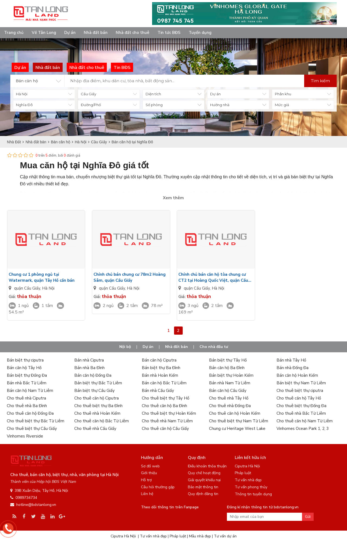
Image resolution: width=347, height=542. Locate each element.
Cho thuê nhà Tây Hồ (228, 398)
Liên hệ (147, 493)
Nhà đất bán (96, 32)
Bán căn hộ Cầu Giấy (227, 390)
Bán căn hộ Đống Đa (92, 375)
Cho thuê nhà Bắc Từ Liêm (301, 413)
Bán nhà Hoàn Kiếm (160, 375)
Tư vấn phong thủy (251, 487)
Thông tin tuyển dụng (253, 494)
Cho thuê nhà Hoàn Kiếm (97, 413)
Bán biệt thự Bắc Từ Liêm (98, 383)
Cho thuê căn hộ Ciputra (96, 398)
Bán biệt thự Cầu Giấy (94, 390)
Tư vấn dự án (225, 536)
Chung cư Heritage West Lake (237, 428)
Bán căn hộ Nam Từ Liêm (30, 390)
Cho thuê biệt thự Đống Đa (301, 405)
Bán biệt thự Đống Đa (27, 375)
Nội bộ (125, 346)
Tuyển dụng (200, 32)
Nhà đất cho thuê (132, 32)
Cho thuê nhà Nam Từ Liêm (167, 421)
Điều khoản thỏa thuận (207, 466)
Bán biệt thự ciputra (25, 360)
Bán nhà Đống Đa (293, 367)
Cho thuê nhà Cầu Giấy (95, 428)
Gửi (308, 516)
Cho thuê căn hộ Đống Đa (30, 413)
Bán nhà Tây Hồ (291, 360)
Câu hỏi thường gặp (158, 487)
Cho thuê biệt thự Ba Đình (98, 405)
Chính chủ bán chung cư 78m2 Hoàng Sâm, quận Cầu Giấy (130, 277)
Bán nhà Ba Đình (89, 367)
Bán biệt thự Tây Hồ (228, 360)
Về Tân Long (44, 32)
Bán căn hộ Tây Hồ (24, 367)
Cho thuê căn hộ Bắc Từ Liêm (101, 421)
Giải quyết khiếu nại (204, 480)
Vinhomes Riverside (25, 436)
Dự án (70, 32)
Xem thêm (173, 198)
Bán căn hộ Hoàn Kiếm (297, 375)
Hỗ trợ (146, 480)
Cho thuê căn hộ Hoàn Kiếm (234, 413)
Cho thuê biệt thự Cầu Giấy (32, 428)
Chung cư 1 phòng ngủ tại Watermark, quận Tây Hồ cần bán (42, 277)
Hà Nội (48, 288)
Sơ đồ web (150, 466)
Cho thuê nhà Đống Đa (230, 405)
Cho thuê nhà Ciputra (26, 398)
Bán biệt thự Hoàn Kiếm (231, 375)
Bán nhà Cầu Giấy (158, 390)
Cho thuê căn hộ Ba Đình (164, 405)
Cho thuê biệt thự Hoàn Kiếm (169, 413)
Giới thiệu (149, 473)
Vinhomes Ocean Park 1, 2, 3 (303, 428)
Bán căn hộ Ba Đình (227, 367)
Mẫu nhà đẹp (200, 536)
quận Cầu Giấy (27, 288)
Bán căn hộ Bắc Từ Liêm (164, 383)
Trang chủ (14, 32)
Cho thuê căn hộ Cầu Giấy (165, 428)
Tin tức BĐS (169, 32)
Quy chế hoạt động (204, 473)
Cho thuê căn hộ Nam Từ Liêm (305, 421)
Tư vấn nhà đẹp (248, 480)
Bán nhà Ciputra (89, 360)
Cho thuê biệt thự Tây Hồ (165, 398)
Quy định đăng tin (203, 493)
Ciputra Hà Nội (247, 466)
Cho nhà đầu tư (214, 346)
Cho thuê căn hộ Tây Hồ (299, 398)
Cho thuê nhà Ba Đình (27, 405)
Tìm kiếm (320, 80)
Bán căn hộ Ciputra (159, 360)
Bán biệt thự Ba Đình (161, 367)
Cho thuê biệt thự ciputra (300, 390)
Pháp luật (243, 473)
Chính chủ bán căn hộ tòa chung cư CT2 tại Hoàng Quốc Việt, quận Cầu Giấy (213, 277)
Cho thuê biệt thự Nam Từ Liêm (238, 421)
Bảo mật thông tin (203, 487)
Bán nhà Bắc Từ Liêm (26, 383)
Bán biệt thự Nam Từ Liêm (301, 383)
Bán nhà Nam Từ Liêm (229, 383)
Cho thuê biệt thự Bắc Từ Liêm (35, 421)
